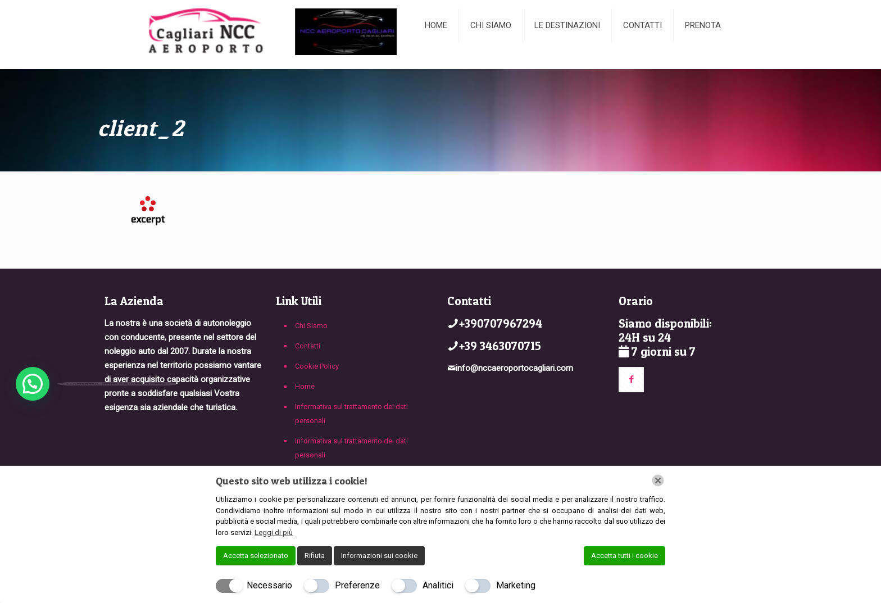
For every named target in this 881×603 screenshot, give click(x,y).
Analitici (438, 585)
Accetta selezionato (255, 555)
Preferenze (357, 585)
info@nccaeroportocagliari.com (514, 368)
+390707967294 (500, 323)
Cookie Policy (317, 366)
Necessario (269, 585)
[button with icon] (631, 379)
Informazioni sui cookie (379, 555)
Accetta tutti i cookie (624, 555)
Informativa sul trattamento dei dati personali (351, 413)
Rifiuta (315, 555)
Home (305, 386)
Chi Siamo (311, 325)
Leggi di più (274, 532)
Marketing (515, 585)
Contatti (307, 346)
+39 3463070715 (500, 346)
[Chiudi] (658, 480)
